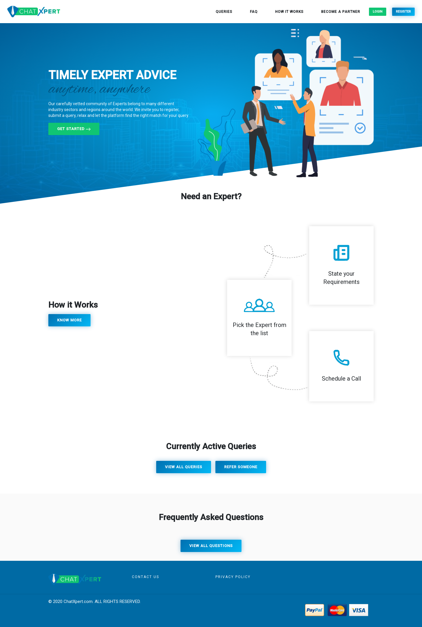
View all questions (211, 545)
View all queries (183, 467)
